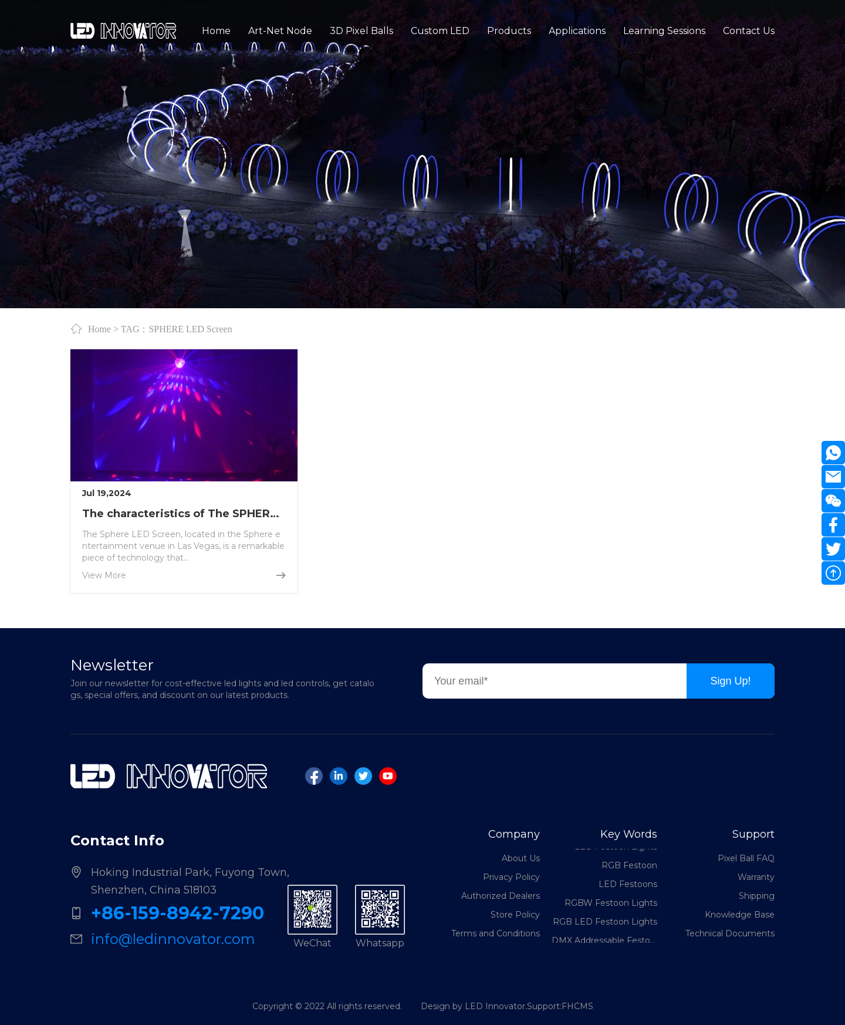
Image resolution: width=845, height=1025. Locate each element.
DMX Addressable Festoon (604, 941)
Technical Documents (730, 933)
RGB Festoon (629, 866)
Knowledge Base (740, 914)
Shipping (757, 896)
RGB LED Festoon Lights (605, 923)
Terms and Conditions (495, 933)
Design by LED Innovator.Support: (491, 1006)
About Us (521, 858)
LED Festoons (628, 885)
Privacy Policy (511, 877)
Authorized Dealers (500, 896)
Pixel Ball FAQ (746, 858)
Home (99, 328)
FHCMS (577, 1006)
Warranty (756, 877)
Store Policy (515, 914)
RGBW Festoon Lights (611, 904)
